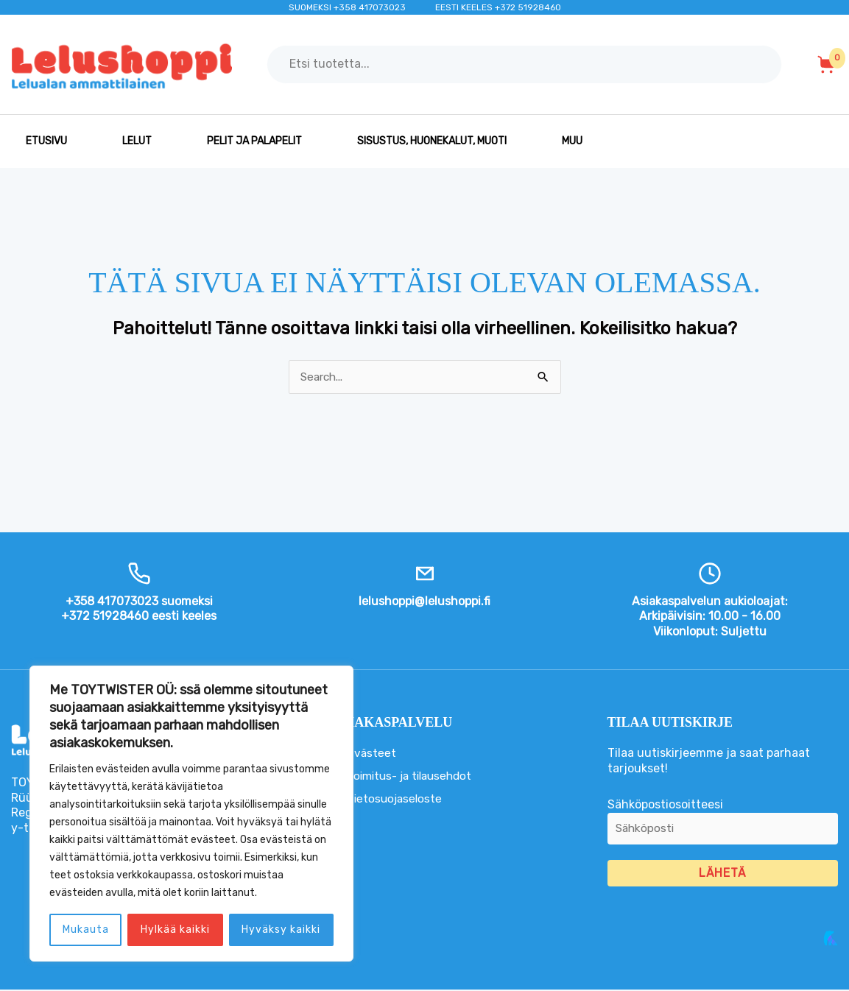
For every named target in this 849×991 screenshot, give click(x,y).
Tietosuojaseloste (396, 799)
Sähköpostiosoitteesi (722, 826)
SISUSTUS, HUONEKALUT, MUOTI (432, 141)
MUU (572, 141)
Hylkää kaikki (175, 929)
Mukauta (86, 929)
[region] (191, 814)
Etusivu (46, 141)
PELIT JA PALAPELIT (254, 141)
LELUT (137, 141)
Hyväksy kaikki (281, 929)
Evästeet (371, 754)
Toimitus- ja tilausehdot (413, 776)
